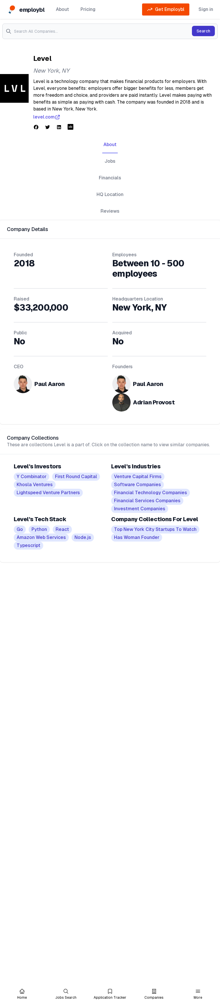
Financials (110, 178)
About (62, 9)
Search (203, 31)
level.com (46, 117)
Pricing (87, 9)
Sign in (206, 9)
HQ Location (110, 194)
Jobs (110, 161)
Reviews (110, 211)
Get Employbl (165, 9)
